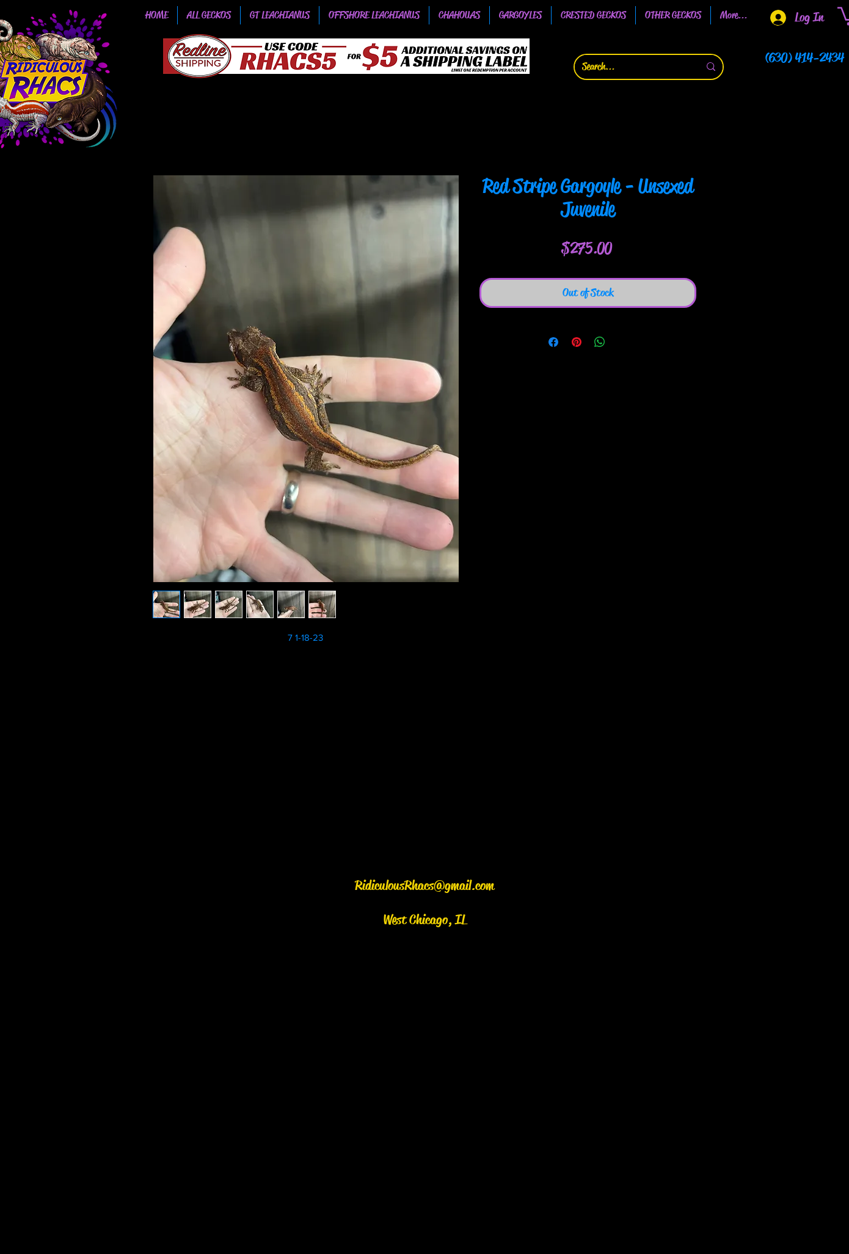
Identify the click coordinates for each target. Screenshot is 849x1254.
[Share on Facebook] (553, 342)
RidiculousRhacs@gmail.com (424, 885)
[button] (280, 15)
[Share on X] (623, 342)
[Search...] (631, 67)
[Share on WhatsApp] (599, 342)
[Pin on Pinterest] (576, 342)
